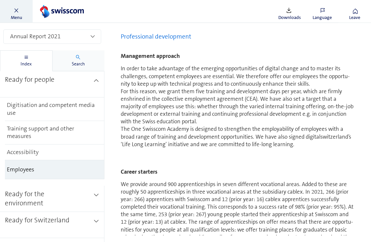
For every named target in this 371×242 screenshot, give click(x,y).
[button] (16, 11)
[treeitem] (52, 81)
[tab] (26, 60)
